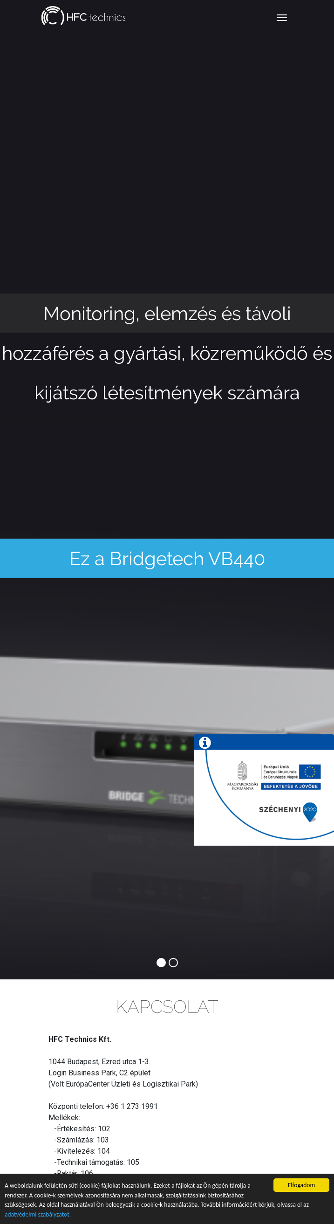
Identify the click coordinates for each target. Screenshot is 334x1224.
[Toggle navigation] (282, 17)
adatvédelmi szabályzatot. (38, 1214)
